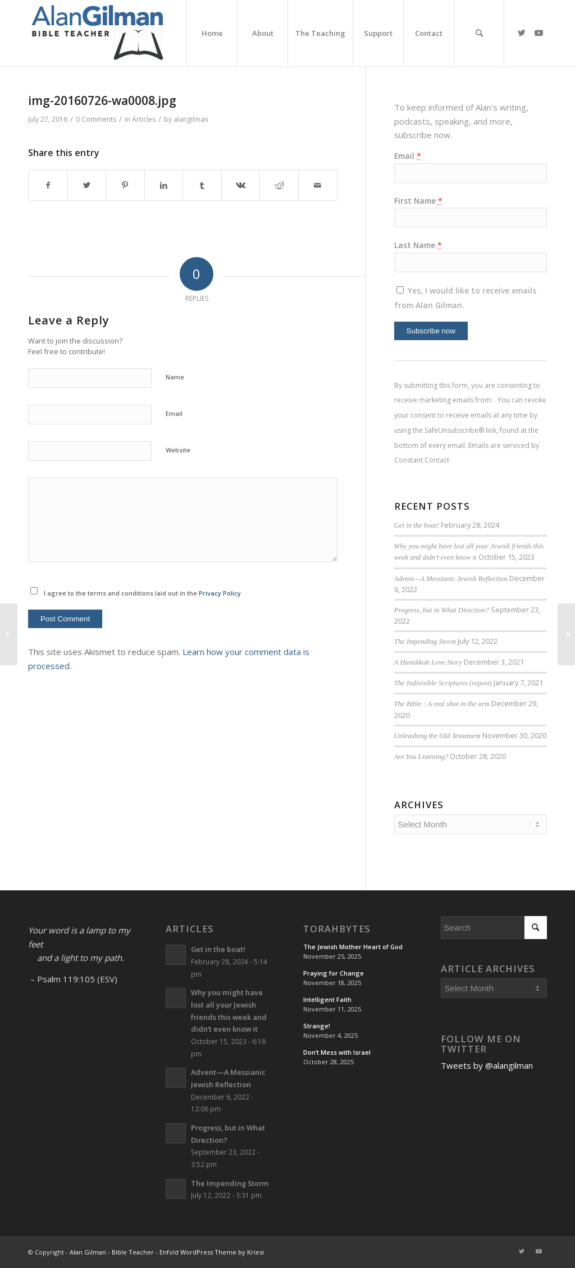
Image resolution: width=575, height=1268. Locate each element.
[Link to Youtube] (538, 32)
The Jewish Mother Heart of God (353, 946)
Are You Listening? (421, 757)
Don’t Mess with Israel (337, 1052)
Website (178, 450)
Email (174, 413)
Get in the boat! (416, 525)
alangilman (191, 119)
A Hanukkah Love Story (428, 662)
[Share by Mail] (318, 185)
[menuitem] (211, 33)
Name (175, 377)
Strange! (316, 1026)
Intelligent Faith (327, 999)
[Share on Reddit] (279, 185)
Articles (144, 119)
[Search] (479, 33)
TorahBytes (337, 929)
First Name (418, 200)
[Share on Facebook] (48, 185)
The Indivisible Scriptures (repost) (443, 683)
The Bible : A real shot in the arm (442, 704)
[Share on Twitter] (87, 185)
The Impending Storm (425, 642)
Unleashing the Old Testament (437, 736)
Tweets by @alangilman (487, 1065)
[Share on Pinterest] (125, 185)
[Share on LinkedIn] (164, 185)
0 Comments (96, 119)
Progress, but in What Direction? (441, 610)
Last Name (418, 245)
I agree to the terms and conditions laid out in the (142, 593)
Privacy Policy (220, 593)
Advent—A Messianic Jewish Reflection (451, 579)
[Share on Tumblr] (202, 185)
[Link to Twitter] (521, 32)
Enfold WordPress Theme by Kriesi (211, 1252)
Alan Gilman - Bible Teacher (112, 1252)
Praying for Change (333, 973)
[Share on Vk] (241, 185)
